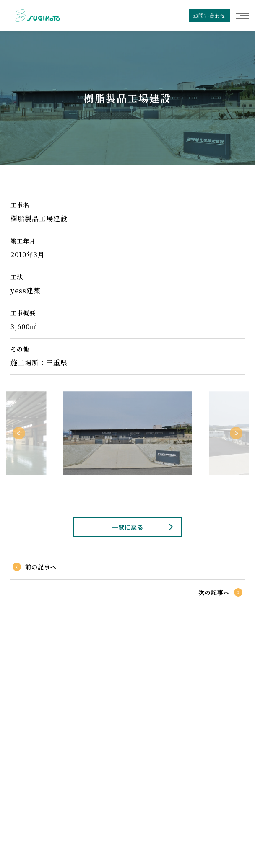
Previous (19, 433)
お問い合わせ (209, 15)
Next (236, 433)
